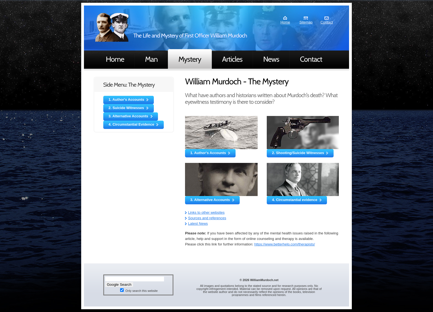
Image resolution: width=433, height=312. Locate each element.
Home (285, 22)
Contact (327, 22)
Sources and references (207, 218)
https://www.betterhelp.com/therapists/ (284, 244)
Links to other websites (206, 212)
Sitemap (306, 22)
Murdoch (111, 27)
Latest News (198, 223)
